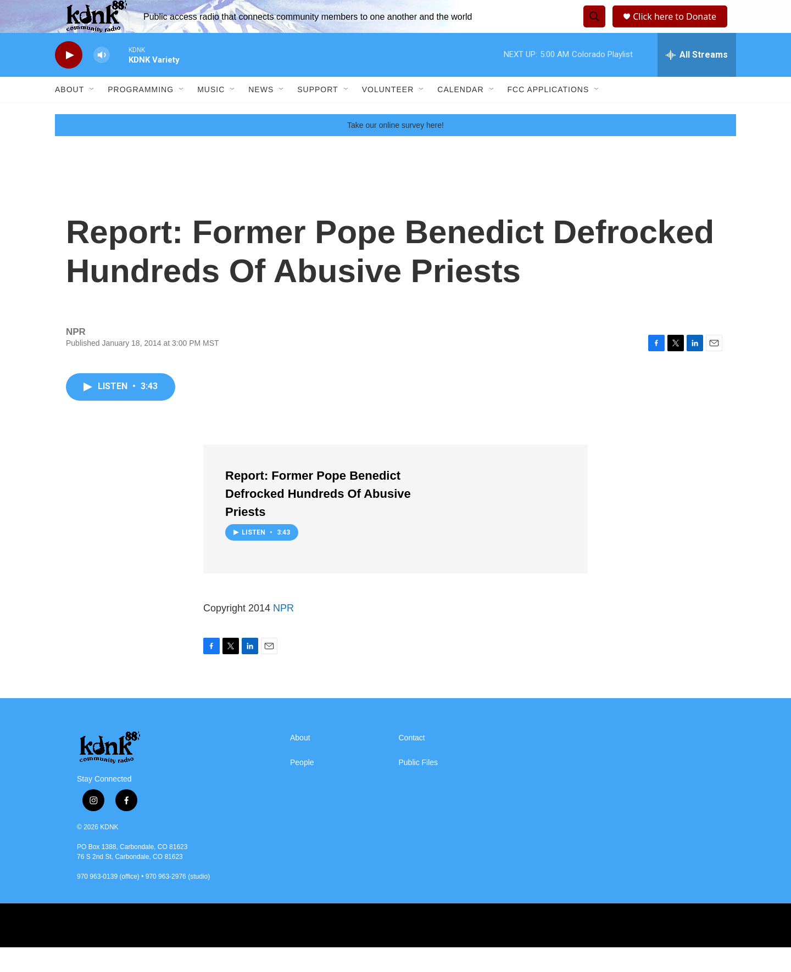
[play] (68, 80)
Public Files (418, 787)
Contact (412, 763)
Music (211, 114)
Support (317, 114)
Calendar (460, 114)
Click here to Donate (678, 29)
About (69, 114)
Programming (141, 114)
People (302, 787)
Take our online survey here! (395, 149)
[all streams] (697, 80)
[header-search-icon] (593, 29)
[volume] (101, 80)
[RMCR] (503, 950)
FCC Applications (548, 114)
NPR (283, 632)
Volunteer (388, 114)
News (261, 114)
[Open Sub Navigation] (92, 114)
